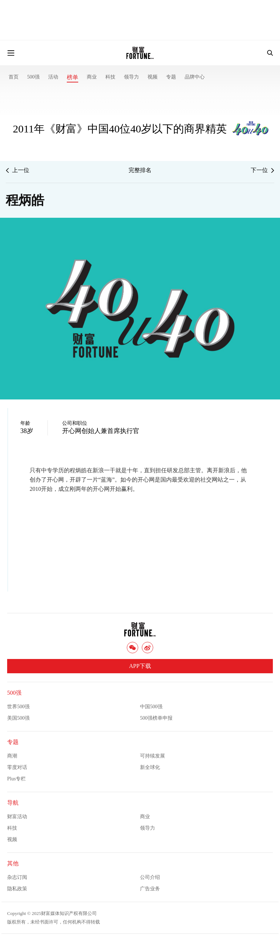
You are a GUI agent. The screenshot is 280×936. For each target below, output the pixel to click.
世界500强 (18, 706)
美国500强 (18, 718)
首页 (14, 77)
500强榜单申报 (156, 718)
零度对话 (17, 767)
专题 (171, 77)
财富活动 (17, 816)
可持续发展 (152, 756)
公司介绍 (150, 877)
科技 (110, 77)
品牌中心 (195, 77)
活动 (53, 77)
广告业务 (150, 888)
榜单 (72, 77)
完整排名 (140, 170)
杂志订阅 (17, 877)
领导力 (131, 77)
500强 (33, 77)
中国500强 (151, 706)
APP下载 (140, 666)
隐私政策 (17, 888)
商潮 (12, 756)
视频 (153, 77)
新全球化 (150, 767)
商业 (92, 77)
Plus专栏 (16, 778)
